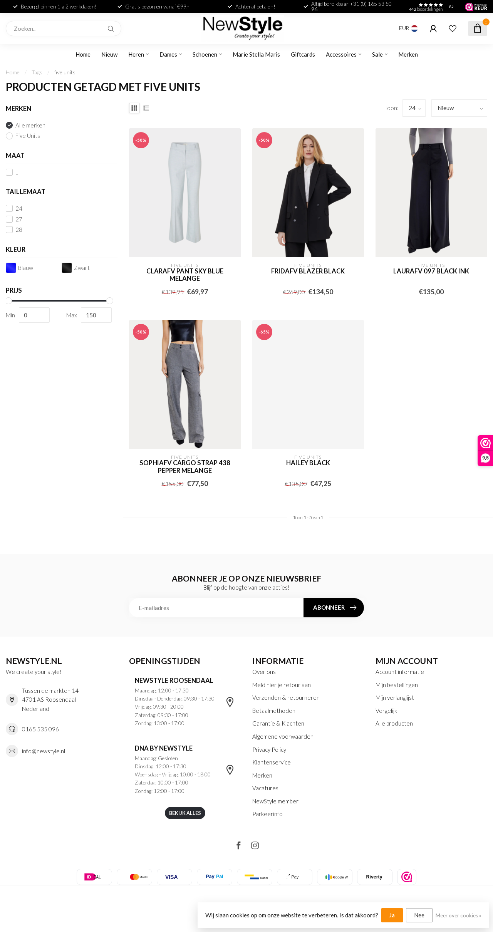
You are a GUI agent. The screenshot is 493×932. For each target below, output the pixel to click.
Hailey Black (308, 463)
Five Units (27, 135)
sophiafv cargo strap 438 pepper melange (184, 466)
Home (83, 54)
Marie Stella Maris (256, 54)
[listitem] (406, 877)
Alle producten (394, 723)
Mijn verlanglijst (395, 697)
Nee (419, 915)
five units (64, 72)
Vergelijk (386, 710)
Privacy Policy (269, 749)
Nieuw (109, 54)
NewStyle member (275, 801)
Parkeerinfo (267, 813)
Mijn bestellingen (397, 684)
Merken (408, 54)
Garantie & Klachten (278, 723)
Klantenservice (271, 762)
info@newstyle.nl (43, 751)
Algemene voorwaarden (283, 736)
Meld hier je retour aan (281, 684)
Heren (136, 54)
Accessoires (341, 54)
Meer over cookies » (458, 915)
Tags (37, 72)
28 (18, 229)
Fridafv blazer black (308, 271)
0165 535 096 (40, 729)
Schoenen (205, 54)
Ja (392, 915)
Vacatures (265, 787)
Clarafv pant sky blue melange (184, 275)
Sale (377, 54)
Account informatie (400, 671)
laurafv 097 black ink (431, 271)
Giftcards (303, 54)
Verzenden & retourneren (286, 697)
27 (18, 219)
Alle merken (30, 125)
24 (18, 208)
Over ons (264, 671)
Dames (168, 54)
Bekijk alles (185, 813)
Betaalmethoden (273, 710)
